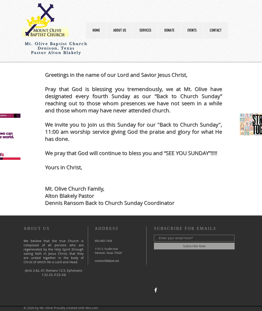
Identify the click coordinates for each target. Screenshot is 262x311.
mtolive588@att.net (107, 261)
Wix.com (92, 308)
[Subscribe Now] (194, 246)
